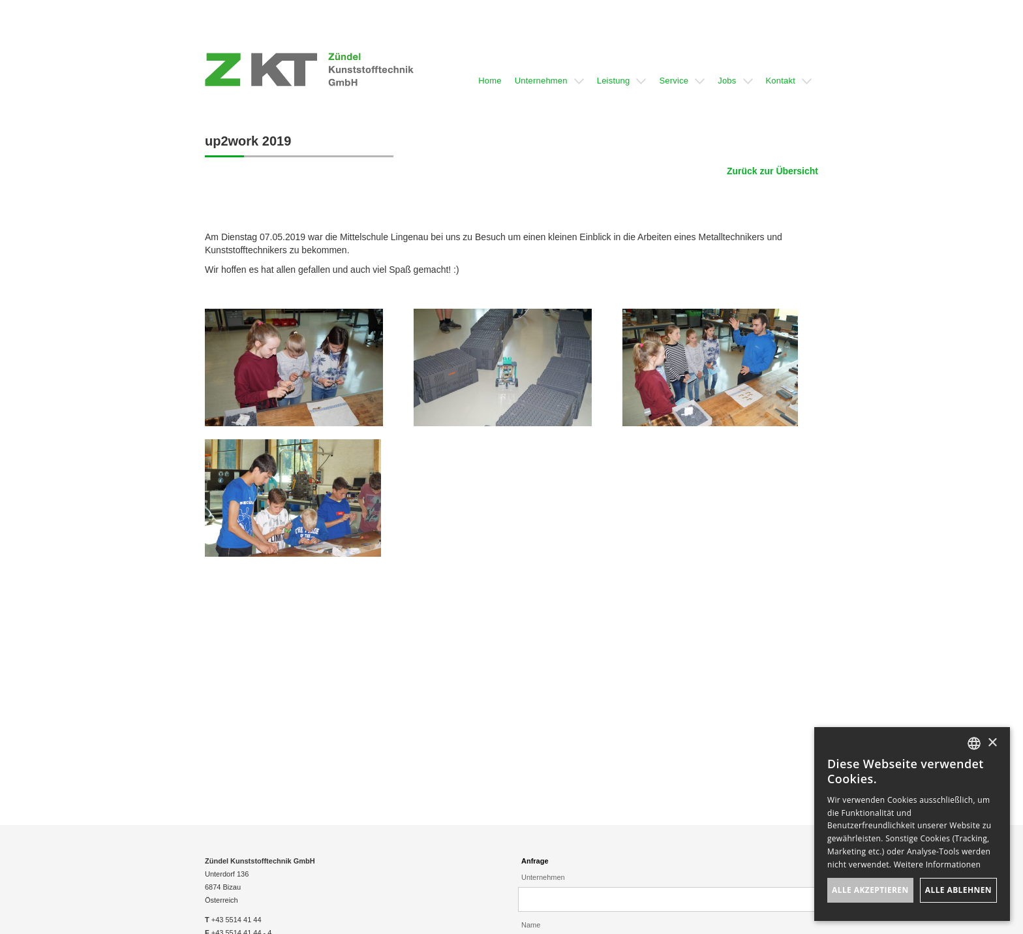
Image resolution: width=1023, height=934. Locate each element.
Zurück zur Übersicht (772, 171)
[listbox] (974, 743)
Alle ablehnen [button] (958, 889)
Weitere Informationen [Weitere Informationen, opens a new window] (937, 864)
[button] (490, 70)
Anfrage (535, 861)
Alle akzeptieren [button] (870, 889)
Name (530, 925)
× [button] (992, 743)
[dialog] (912, 824)
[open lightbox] (294, 367)
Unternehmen (543, 877)
